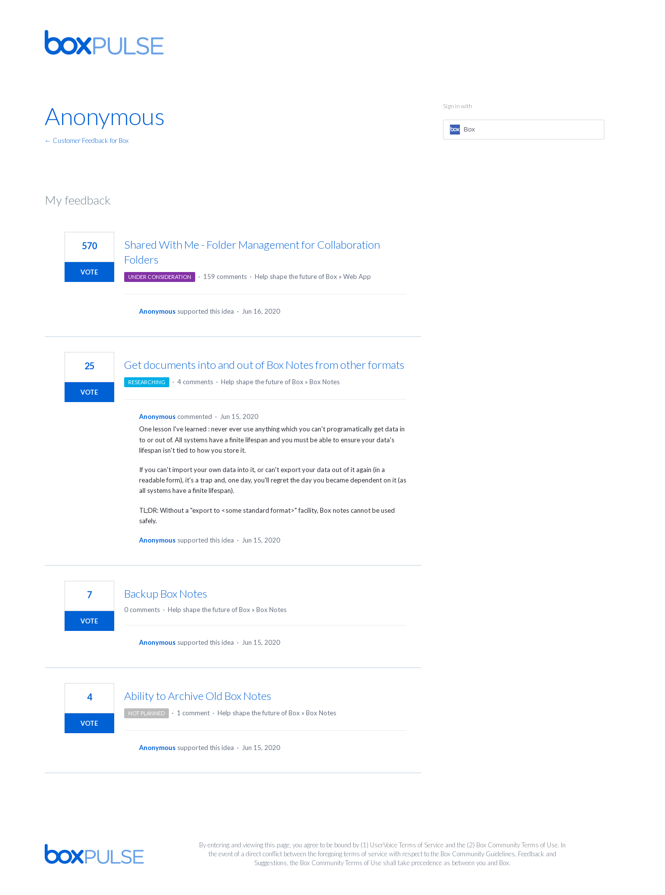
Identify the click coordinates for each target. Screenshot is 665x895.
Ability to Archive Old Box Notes (197, 695)
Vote (89, 272)
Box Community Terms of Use (517, 845)
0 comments (142, 610)
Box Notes (324, 382)
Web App (357, 276)
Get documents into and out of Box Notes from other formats (264, 364)
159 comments (225, 276)
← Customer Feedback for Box (87, 140)
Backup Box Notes (165, 593)
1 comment (193, 713)
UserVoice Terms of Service (406, 845)
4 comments (195, 382)
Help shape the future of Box (296, 276)
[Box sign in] (523, 129)
